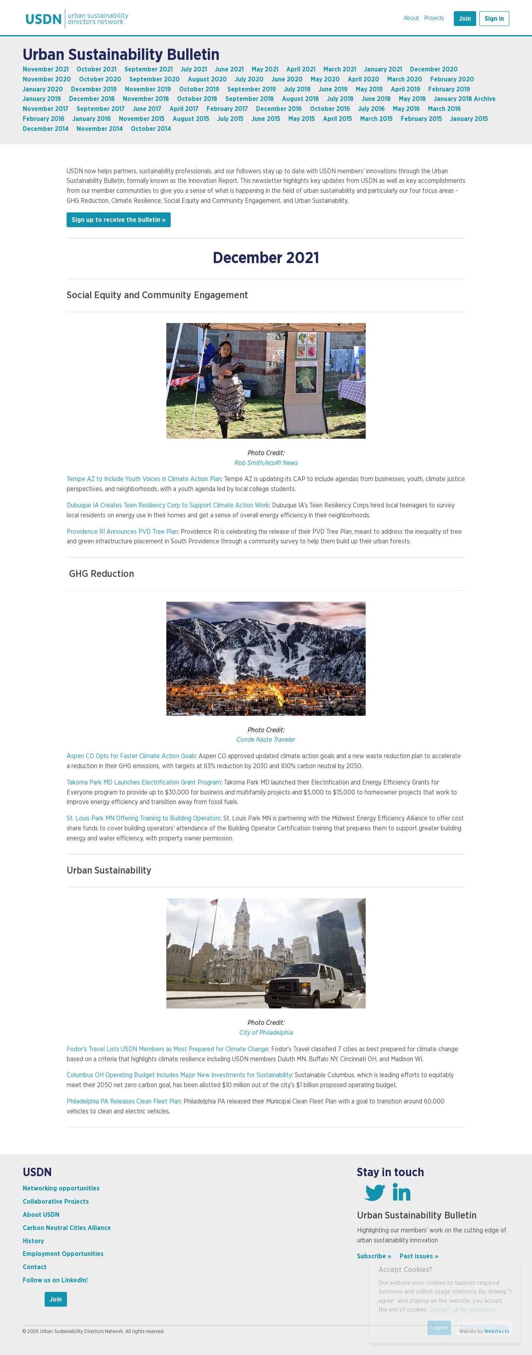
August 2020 (207, 79)
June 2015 (266, 119)
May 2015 (301, 119)
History (33, 1241)
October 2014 (151, 129)
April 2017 (184, 109)
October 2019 (199, 89)
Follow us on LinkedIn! (55, 1280)
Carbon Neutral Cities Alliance (67, 1228)
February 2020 (452, 79)
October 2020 (100, 79)
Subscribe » (374, 1256)
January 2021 (383, 69)
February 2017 (227, 109)
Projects (434, 18)
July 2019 (297, 89)
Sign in (494, 19)
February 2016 (44, 119)
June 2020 (287, 79)
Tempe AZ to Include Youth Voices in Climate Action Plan (144, 479)
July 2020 (249, 79)
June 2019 (333, 89)
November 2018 (146, 99)
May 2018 (412, 99)
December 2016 (279, 109)
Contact (35, 1267)
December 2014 (46, 129)
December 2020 (434, 69)
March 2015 (376, 119)
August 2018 (300, 99)
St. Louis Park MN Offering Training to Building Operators (144, 818)
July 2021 (194, 69)
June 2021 (229, 69)
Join (465, 19)
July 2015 (230, 119)
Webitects (496, 1331)
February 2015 (421, 119)
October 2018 (197, 99)
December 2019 (94, 89)
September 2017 (101, 109)
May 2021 (265, 69)
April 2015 (337, 119)
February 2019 (449, 89)
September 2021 (148, 69)
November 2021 (46, 69)
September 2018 (249, 99)
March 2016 (444, 109)
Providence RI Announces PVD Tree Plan (122, 532)
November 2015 (142, 119)
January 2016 (92, 119)
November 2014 (100, 129)
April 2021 (300, 69)
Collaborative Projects (56, 1202)
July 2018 (340, 99)
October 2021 (96, 69)
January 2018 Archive (465, 99)
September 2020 (154, 79)
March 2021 (339, 69)
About (411, 18)
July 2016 (371, 109)
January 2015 (469, 119)
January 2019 (42, 99)
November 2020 (47, 79)
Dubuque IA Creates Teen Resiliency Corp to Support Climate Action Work (168, 505)
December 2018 (92, 99)
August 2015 (191, 119)
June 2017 (147, 109)
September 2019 (251, 89)
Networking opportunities (61, 1188)
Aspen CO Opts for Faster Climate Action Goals (131, 756)
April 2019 (405, 89)
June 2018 (376, 99)
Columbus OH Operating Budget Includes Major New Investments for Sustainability (179, 1075)
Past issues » (419, 1256)
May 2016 (406, 109)
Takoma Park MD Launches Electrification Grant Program (144, 782)
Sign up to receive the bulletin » (119, 220)
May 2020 (325, 79)
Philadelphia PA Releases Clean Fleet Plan (124, 1101)
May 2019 (369, 89)
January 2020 (43, 89)
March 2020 (404, 79)
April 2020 (363, 79)
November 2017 (46, 109)
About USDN (41, 1215)
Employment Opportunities (63, 1254)
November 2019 (148, 89)
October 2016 (330, 109)
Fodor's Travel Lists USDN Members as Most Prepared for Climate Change (167, 1049)
